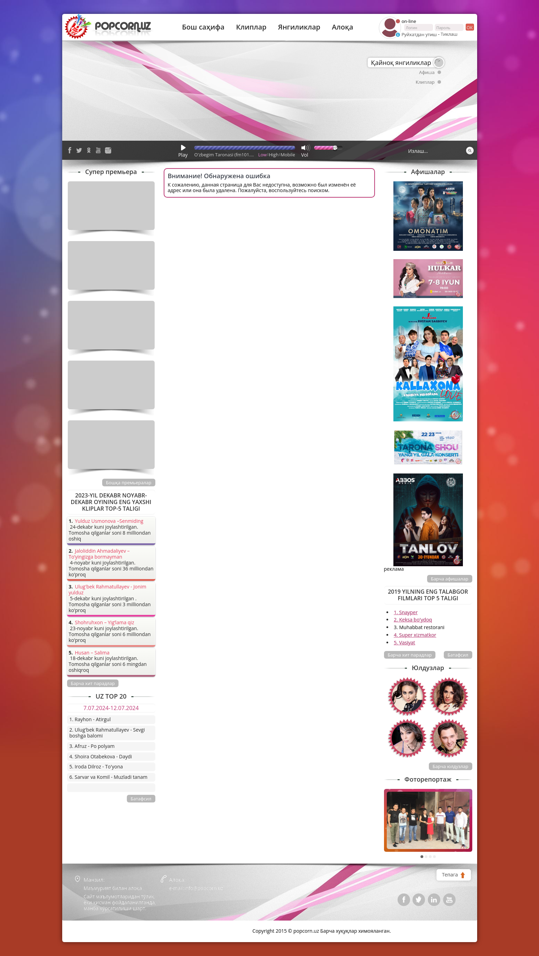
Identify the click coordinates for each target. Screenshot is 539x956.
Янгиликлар (299, 27)
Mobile (288, 154)
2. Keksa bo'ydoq (413, 619)
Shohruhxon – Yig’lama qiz (104, 623)
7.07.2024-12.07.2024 (111, 708)
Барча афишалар (449, 579)
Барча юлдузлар (450, 766)
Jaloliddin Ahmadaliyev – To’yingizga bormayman (99, 554)
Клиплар (251, 27)
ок (469, 27)
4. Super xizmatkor (415, 635)
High (274, 154)
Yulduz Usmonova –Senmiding (109, 521)
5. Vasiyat (404, 642)
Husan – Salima (92, 653)
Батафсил (458, 655)
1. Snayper (406, 612)
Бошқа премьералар (129, 482)
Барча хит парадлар (410, 655)
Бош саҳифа (203, 27)
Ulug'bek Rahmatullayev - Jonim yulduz (108, 590)
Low (262, 154)
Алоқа (342, 27)
